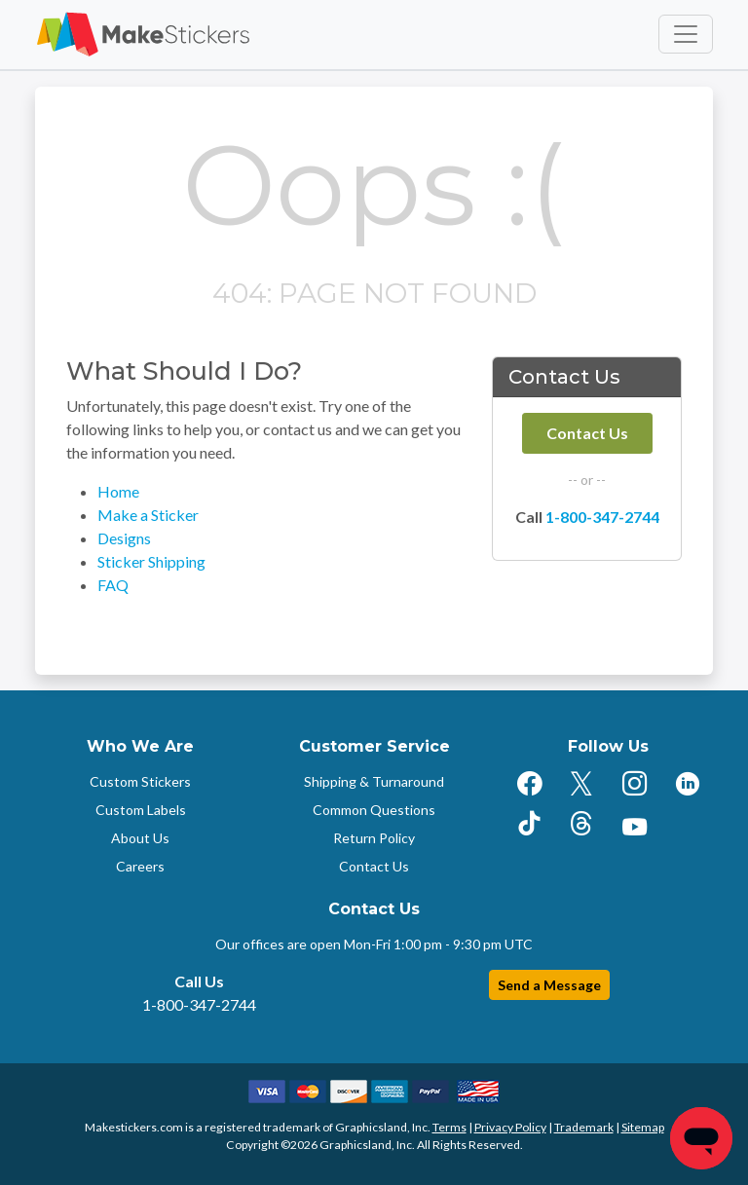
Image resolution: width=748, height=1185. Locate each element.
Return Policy (374, 838)
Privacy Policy (510, 1127)
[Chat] (701, 1138)
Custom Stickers (140, 781)
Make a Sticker (148, 514)
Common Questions (374, 809)
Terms (449, 1127)
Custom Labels (140, 809)
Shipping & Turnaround (374, 781)
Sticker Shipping (151, 561)
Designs (124, 538)
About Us (140, 838)
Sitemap (642, 1127)
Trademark (584, 1127)
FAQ (113, 584)
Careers (140, 866)
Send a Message (549, 985)
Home (118, 491)
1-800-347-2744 (602, 516)
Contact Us (587, 433)
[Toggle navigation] (685, 34)
